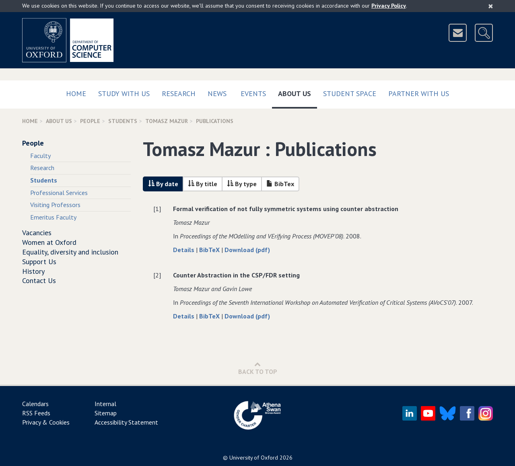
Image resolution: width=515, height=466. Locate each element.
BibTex (280, 184)
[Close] (490, 6)
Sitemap (106, 413)
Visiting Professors (55, 205)
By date (163, 184)
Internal (105, 404)
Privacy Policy (388, 5)
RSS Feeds (36, 413)
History (33, 271)
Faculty (40, 156)
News (217, 93)
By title (202, 184)
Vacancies (37, 232)
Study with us (124, 93)
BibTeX (210, 250)
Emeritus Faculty (53, 217)
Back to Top (257, 368)
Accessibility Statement (126, 422)
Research (179, 93)
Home (76, 93)
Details (184, 250)
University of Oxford (253, 457)
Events (253, 93)
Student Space (349, 93)
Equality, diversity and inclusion (70, 252)
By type (242, 184)
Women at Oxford (49, 242)
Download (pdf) (247, 250)
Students (122, 121)
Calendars (35, 404)
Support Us (39, 261)
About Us (297, 92)
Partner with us (418, 93)
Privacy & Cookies (46, 422)
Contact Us (39, 280)
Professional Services (59, 193)
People (90, 121)
